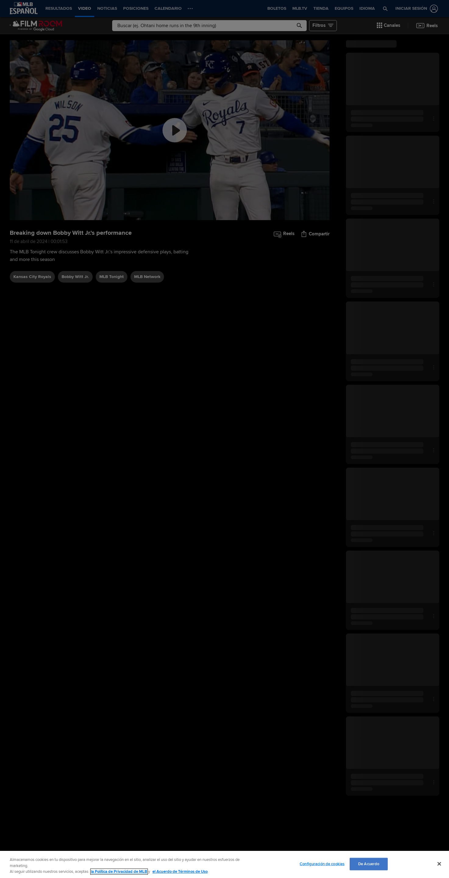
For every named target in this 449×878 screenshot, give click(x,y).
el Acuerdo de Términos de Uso (180, 871)
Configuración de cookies (322, 863)
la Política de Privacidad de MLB (119, 871)
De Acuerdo (368, 863)
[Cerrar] (439, 863)
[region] (224, 864)
